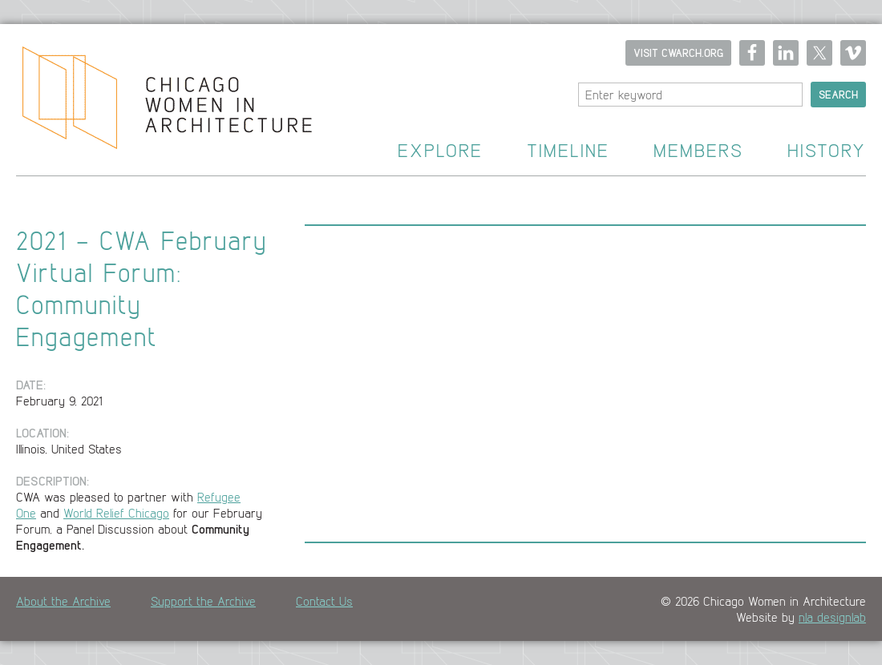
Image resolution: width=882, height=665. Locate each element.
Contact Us (324, 601)
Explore (440, 151)
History (826, 151)
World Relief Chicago (116, 513)
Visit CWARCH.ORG (678, 53)
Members (698, 151)
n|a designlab (832, 617)
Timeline (568, 151)
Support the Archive (203, 601)
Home (156, 100)
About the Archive (63, 601)
